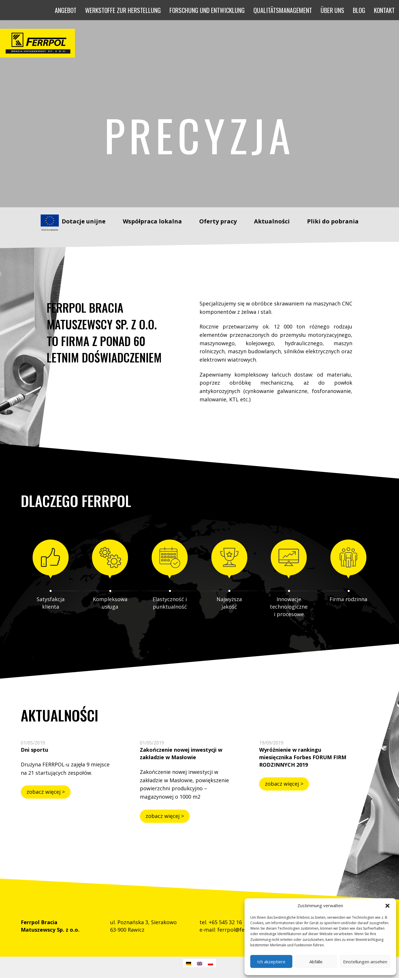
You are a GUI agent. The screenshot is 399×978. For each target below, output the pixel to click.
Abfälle (316, 961)
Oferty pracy (218, 221)
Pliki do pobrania (333, 221)
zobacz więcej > (46, 791)
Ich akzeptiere (271, 961)
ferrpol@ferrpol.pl (240, 929)
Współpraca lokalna (152, 221)
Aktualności (272, 221)
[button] (387, 906)
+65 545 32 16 (225, 922)
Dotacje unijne (84, 221)
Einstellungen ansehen (365, 961)
